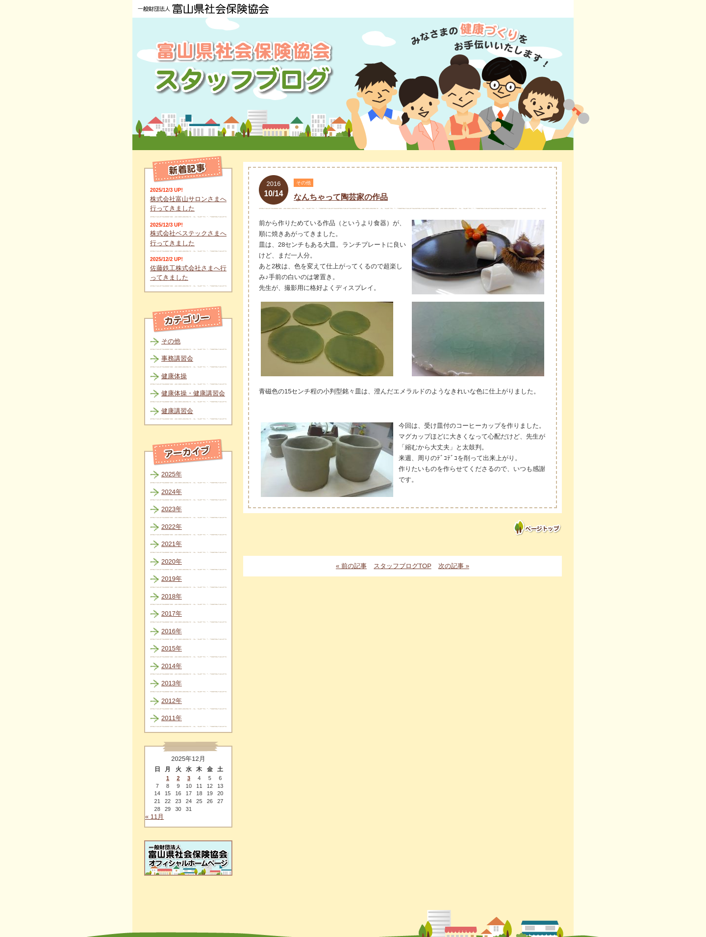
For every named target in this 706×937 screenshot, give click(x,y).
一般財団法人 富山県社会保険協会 (203, 8)
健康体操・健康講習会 (193, 393)
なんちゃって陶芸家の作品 (341, 197)
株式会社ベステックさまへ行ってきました (188, 238)
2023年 (171, 509)
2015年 (171, 648)
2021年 (171, 543)
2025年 (171, 474)
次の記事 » (453, 566)
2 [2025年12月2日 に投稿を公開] (177, 778)
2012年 (171, 700)
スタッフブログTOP (402, 566)
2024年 (171, 491)
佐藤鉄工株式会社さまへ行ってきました (188, 273)
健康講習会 (177, 411)
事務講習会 (177, 358)
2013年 (171, 683)
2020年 (171, 561)
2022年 (171, 526)
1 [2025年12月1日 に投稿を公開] (167, 778)
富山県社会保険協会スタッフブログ (245, 68)
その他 (170, 341)
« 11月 (154, 816)
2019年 (171, 578)
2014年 (171, 666)
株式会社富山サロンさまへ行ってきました (188, 203)
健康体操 (174, 376)
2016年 (171, 631)
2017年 (171, 613)
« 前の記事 (351, 566)
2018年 (171, 596)
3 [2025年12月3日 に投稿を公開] (188, 778)
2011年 (171, 718)
